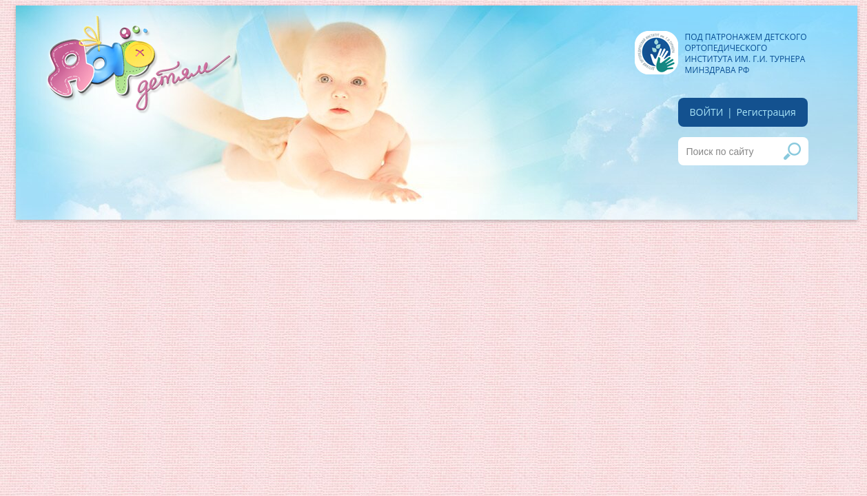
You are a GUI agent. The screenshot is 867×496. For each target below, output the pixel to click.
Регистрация (765, 111)
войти (707, 111)
